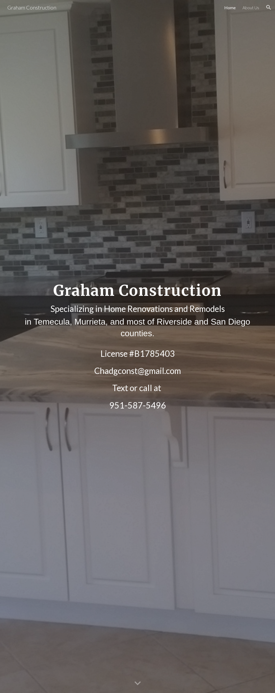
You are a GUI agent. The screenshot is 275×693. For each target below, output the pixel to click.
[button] (268, 7)
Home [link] (230, 7)
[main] (137, 346)
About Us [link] (251, 7)
